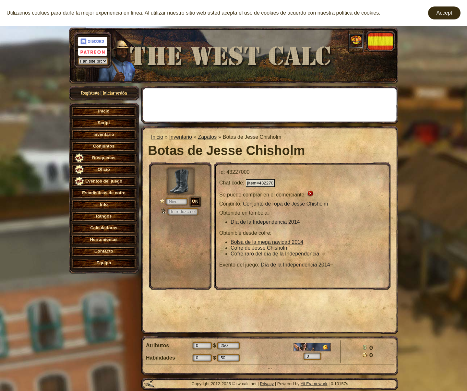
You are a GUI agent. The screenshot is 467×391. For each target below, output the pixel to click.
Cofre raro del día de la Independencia (275, 253)
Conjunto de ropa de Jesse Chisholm (285, 204)
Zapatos (207, 137)
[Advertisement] (270, 104)
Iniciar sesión (114, 92)
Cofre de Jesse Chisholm (260, 248)
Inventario (180, 137)
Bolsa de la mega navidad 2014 (267, 242)
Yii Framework (314, 383)
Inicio (157, 137)
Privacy (267, 383)
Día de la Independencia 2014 (265, 222)
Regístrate (90, 92)
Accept (444, 13)
